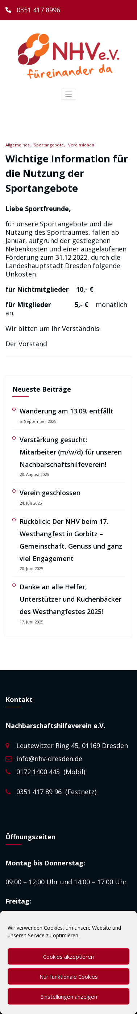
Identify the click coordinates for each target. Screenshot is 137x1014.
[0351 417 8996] (32, 10)
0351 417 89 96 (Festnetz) (56, 791)
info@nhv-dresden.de (49, 758)
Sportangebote (49, 145)
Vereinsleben (81, 145)
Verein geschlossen (50, 492)
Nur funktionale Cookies (69, 976)
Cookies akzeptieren (68, 956)
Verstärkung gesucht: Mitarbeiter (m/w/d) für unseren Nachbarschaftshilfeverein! (71, 452)
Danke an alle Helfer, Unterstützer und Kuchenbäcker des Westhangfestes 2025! (70, 599)
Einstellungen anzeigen (68, 996)
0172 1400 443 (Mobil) (50, 771)
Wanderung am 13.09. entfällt (66, 411)
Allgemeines (17, 145)
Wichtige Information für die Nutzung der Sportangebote (66, 173)
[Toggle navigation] (68, 94)
